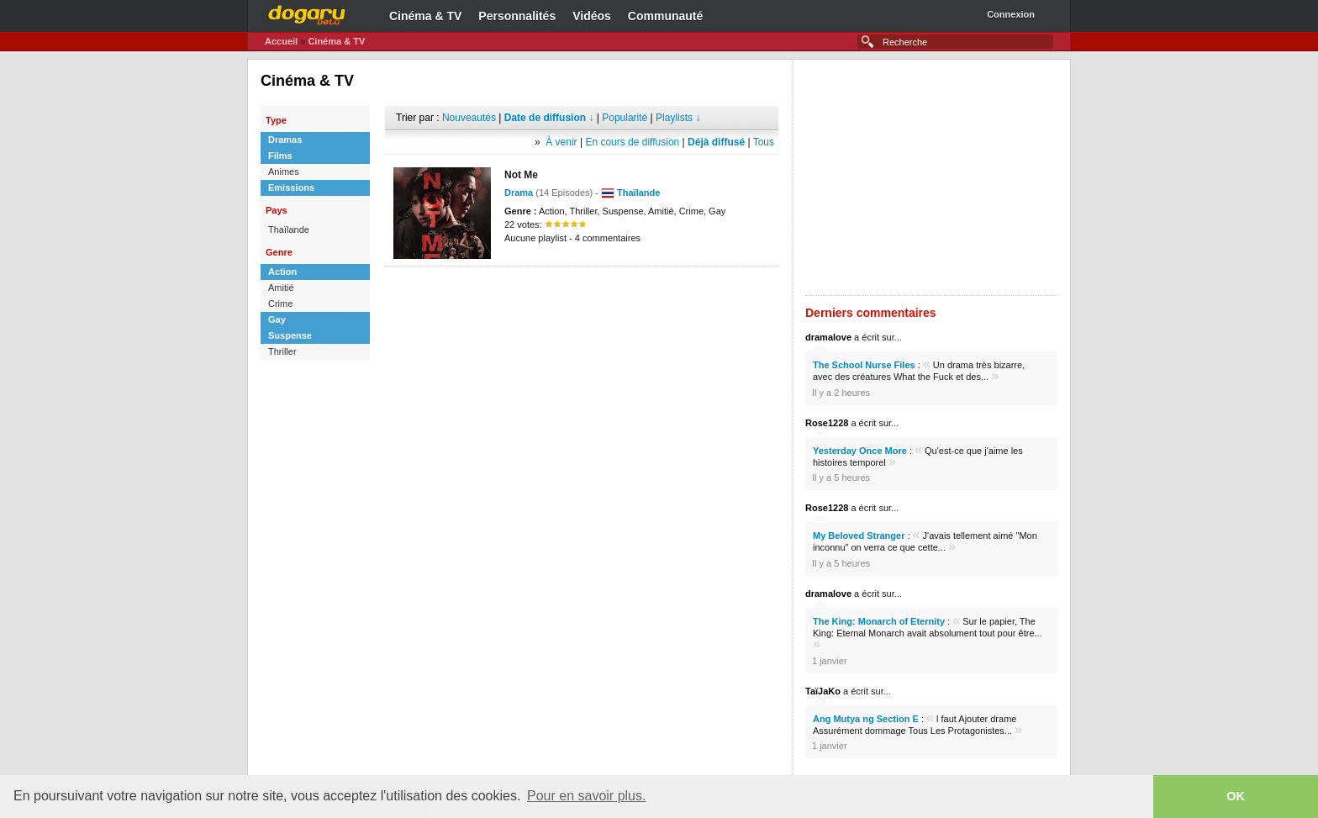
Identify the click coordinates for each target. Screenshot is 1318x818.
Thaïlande (288, 229)
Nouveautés (469, 118)
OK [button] (1235, 796)
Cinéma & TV (425, 16)
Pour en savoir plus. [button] (586, 796)
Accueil (281, 41)
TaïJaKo (823, 691)
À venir (561, 142)
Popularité (624, 118)
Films (280, 155)
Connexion (1011, 14)
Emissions (291, 187)
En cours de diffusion (632, 142)
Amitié (281, 287)
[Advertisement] (581, 292)
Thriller (282, 351)
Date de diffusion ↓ (549, 118)
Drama (518, 192)
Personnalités (517, 16)
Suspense (290, 335)
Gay (277, 319)
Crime (280, 303)
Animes (283, 171)
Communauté (665, 16)
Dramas (285, 140)
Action (282, 272)
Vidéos (591, 16)
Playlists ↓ (678, 118)
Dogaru (307, 12)
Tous (763, 142)
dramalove (828, 337)
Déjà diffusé (716, 142)
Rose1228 (826, 423)
